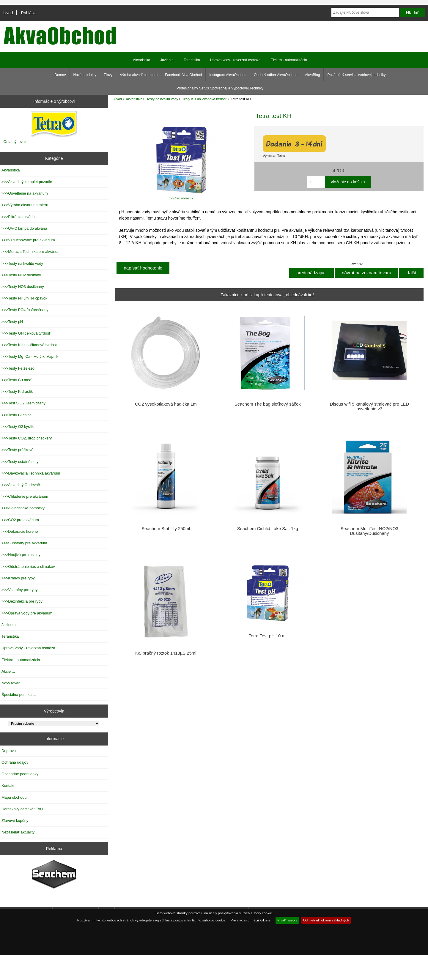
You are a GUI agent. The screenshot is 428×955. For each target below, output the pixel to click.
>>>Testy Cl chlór (16, 415)
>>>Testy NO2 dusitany (21, 275)
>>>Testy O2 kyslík (17, 426)
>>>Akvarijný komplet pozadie (26, 181)
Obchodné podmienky (19, 774)
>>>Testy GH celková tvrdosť (26, 333)
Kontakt (7, 785)
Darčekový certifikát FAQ (22, 809)
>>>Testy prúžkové (17, 449)
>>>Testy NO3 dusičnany (22, 286)
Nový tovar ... (12, 683)
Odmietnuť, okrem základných (326, 920)
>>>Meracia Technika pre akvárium (31, 251)
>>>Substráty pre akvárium (24, 543)
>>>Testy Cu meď (16, 380)
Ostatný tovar (15, 141)
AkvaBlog (312, 75)
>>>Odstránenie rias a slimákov (28, 566)
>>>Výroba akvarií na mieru (24, 205)
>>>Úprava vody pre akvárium (26, 613)
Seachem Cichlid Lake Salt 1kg (267, 528)
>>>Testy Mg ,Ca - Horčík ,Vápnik (29, 356)
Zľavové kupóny (14, 820)
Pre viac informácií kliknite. (251, 920)
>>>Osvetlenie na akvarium (24, 193)
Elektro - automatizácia (289, 60)
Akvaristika (134, 99)
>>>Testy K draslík (17, 391)
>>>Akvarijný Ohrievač (20, 485)
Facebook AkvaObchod (183, 75)
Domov (60, 75)
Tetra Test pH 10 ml (268, 635)
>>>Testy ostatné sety (19, 461)
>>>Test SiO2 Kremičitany (23, 403)
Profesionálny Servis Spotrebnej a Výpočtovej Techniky (220, 88)
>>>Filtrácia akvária (18, 217)
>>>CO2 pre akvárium (20, 520)
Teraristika (192, 60)
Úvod (8, 12)
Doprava (8, 750)
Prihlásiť (28, 12)
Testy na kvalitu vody (162, 99)
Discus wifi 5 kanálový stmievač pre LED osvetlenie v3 (369, 406)
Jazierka (167, 60)
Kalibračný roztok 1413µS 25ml (165, 653)
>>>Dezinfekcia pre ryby (22, 601)
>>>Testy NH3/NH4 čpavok (24, 298)
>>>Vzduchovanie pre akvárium (28, 240)
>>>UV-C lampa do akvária (24, 228)
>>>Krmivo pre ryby (18, 578)
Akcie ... (8, 671)
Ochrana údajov (14, 762)
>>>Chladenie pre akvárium (24, 496)
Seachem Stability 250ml (165, 528)
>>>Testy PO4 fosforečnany (24, 310)
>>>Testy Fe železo (17, 368)
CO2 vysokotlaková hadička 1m (166, 404)
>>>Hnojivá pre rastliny (20, 554)
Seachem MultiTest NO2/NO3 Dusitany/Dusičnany (369, 531)
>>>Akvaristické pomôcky (23, 508)
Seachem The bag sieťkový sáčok (268, 404)
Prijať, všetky (287, 920)
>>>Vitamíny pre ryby (19, 589)
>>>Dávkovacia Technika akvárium (30, 473)
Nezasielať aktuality (17, 832)
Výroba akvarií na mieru (139, 75)
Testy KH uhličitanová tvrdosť (204, 99)
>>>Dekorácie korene (19, 531)
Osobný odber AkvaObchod (276, 75)
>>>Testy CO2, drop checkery (26, 438)
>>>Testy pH (12, 321)
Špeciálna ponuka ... (18, 694)
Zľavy (108, 75)
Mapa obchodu (13, 797)
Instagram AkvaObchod (227, 75)
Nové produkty (84, 75)
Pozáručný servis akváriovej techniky (356, 75)
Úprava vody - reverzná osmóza (235, 60)
